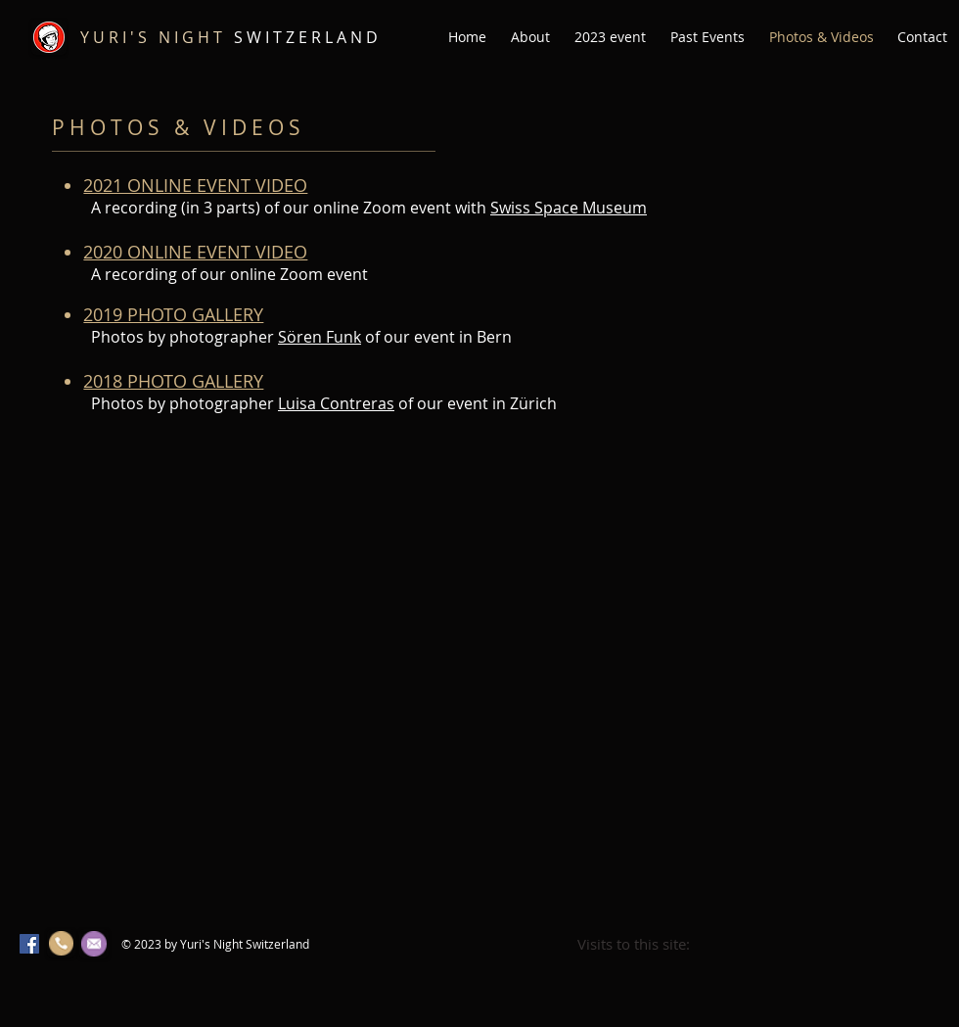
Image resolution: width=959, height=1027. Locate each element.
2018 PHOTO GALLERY (173, 381)
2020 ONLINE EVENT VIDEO (195, 251)
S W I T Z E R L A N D (229, 37)
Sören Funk (319, 337)
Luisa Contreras (336, 403)
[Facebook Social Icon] (29, 944)
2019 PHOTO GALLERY (173, 314)
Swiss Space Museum (568, 207)
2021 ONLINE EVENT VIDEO (195, 185)
